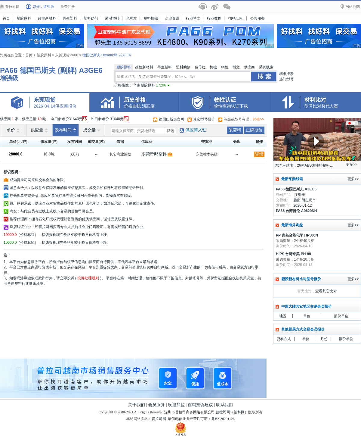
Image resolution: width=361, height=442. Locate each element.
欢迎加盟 (176, 405)
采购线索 (266, 67)
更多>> (351, 164)
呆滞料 (235, 130)
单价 (13, 130)
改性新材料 (47, 18)
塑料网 (239, 412)
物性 (224, 67)
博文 (236, 67)
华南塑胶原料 (151, 85)
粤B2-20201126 (223, 419)
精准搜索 (286, 74)
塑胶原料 (24, 18)
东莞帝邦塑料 (154, 154)
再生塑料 (70, 18)
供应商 (249, 67)
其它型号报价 (204, 119)
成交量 (91, 130)
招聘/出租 (236, 18)
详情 (259, 154)
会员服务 (156, 405)
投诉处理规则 (88, 278)
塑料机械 (150, 18)
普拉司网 (223, 412)
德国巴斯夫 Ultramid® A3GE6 (106, 55)
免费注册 (67, 7)
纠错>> (258, 119)
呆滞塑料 (112, 18)
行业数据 (214, 18)
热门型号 (286, 79)
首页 (6, 18)
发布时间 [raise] (65, 130)
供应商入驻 (195, 130)
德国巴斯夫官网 (171, 119)
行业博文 (193, 18)
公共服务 (257, 18)
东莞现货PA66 (67, 55)
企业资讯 (172, 18)
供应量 (39, 130)
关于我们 (136, 405)
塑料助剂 (91, 18)
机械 (213, 67)
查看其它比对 (326, 291)
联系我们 (224, 405)
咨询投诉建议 (200, 405)
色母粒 (131, 18)
